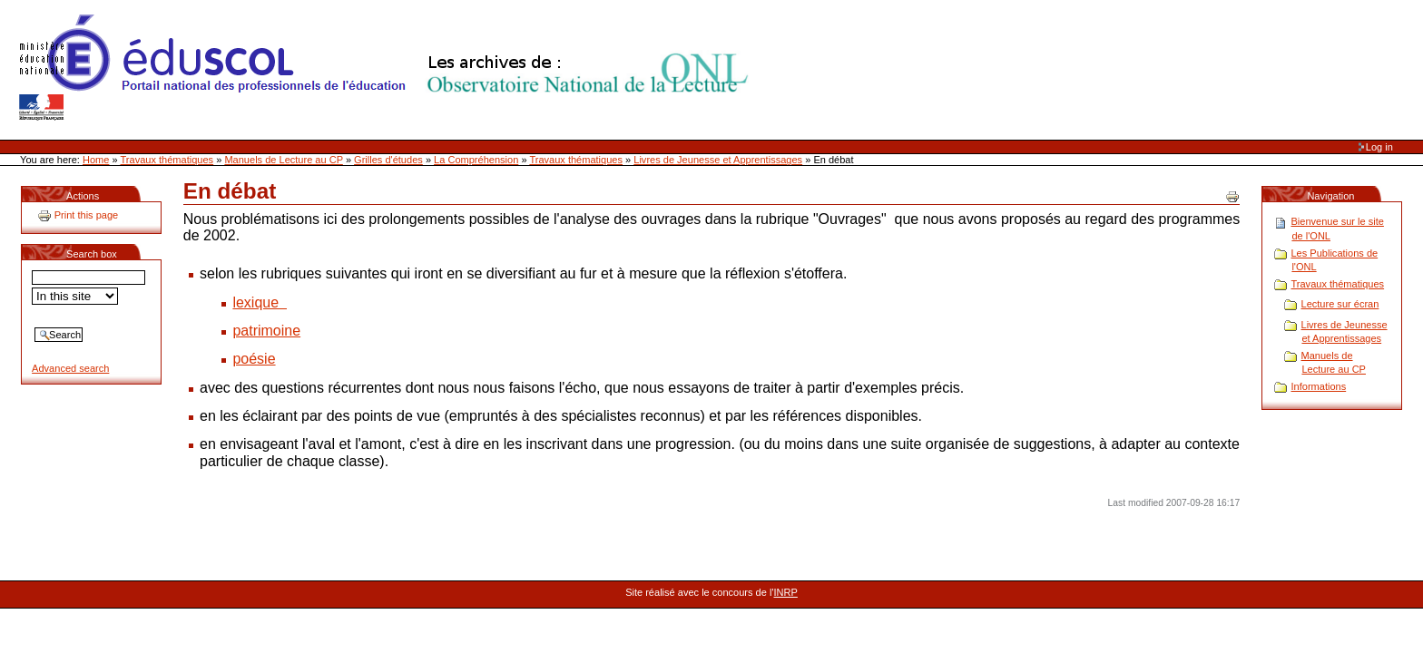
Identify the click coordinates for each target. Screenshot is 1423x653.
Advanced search (70, 368)
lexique (259, 302)
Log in (1379, 146)
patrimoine (266, 330)
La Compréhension (476, 159)
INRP (786, 592)
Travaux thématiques (167, 159)
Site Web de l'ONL (387, 68)
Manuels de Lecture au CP (283, 159)
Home (96, 159)
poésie (253, 358)
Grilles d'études (388, 159)
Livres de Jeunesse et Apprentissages (717, 159)
